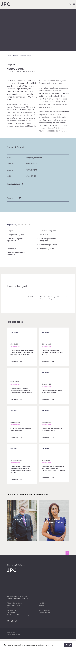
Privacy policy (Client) (13, 615)
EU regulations (11, 620)
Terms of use (42, 617)
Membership (24, 224)
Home (9, 56)
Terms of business (44, 620)
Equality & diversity (44, 622)
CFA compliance (12, 617)
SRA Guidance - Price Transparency (18, 624)
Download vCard (13, 184)
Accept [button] (68, 645)
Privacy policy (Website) (14, 613)
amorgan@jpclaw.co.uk (34, 158)
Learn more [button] (50, 645)
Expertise (11, 224)
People (15, 56)
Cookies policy (11, 622)
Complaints (42, 613)
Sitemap (41, 615)
